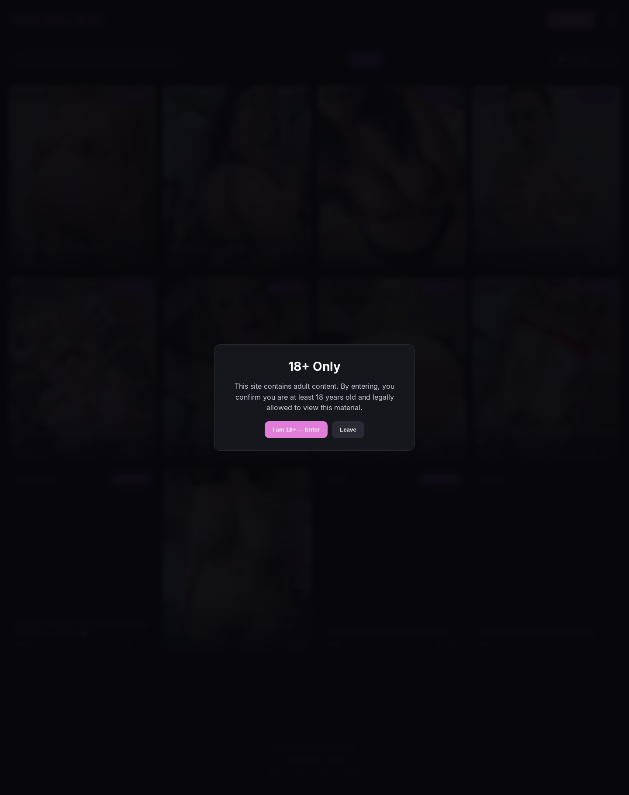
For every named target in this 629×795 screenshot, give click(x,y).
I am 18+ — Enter (296, 429)
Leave (348, 429)
